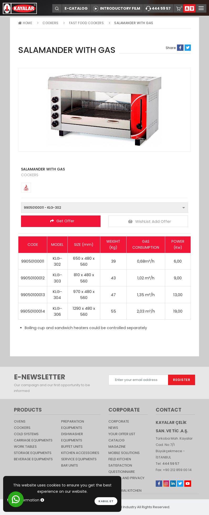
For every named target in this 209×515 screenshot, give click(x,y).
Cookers (51, 23)
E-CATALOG (76, 8)
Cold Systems (26, 433)
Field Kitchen (119, 459)
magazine (117, 446)
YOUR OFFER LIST (121, 433)
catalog (116, 440)
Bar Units (69, 465)
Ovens (19, 421)
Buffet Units (72, 446)
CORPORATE (118, 421)
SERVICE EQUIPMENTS (79, 459)
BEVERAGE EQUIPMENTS (33, 459)
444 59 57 (158, 9)
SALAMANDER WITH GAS (133, 23)
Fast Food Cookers (86, 23)
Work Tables (25, 446)
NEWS (113, 427)
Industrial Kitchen (125, 490)
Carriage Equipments (33, 440)
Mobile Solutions (124, 452)
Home (25, 23)
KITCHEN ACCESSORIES (80, 452)
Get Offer (62, 221)
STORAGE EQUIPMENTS (32, 452)
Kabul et (105, 501)
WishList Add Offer (149, 221)
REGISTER (181, 380)
